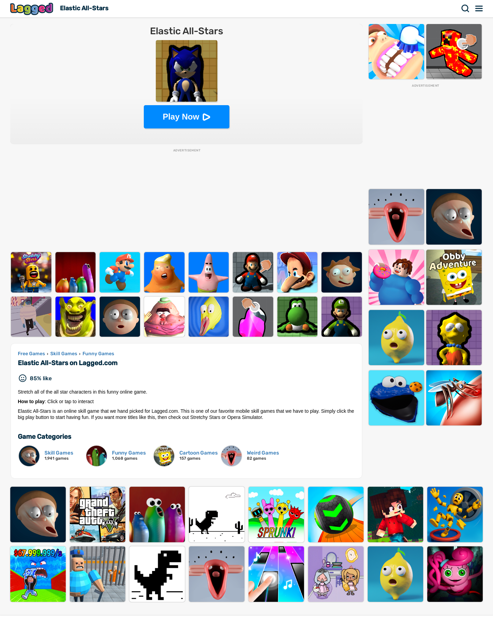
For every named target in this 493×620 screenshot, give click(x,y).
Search (465, 8)
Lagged (32, 8)
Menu (479, 8)
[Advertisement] (187, 201)
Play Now (181, 116)
